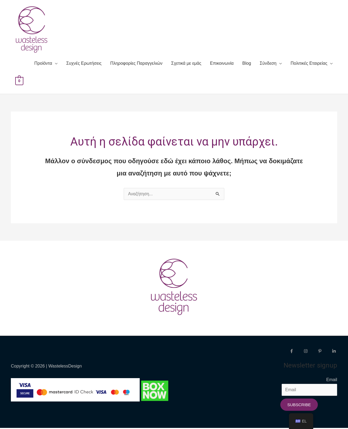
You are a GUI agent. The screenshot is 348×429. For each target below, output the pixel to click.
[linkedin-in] (334, 352)
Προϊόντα (43, 64)
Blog (246, 64)
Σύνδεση (268, 64)
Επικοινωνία (222, 64)
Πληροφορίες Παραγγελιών (136, 64)
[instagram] (310, 352)
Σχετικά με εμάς (186, 64)
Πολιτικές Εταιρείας (309, 64)
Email (331, 380)
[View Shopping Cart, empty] (19, 81)
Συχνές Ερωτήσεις (84, 64)
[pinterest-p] (324, 352)
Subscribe (299, 405)
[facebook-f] (296, 352)
